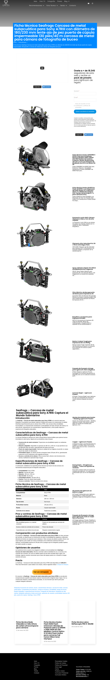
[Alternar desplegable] (69, 1)
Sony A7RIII (36, 595)
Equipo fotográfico (19, 591)
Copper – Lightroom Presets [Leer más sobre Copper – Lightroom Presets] (82, 442)
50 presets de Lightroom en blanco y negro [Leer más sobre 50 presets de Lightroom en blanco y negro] (82, 491)
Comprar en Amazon (62, 564)
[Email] (85, 100)
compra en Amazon (43, 589)
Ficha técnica (22, 42)
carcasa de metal (57, 587)
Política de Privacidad (61, 665)
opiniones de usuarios (48, 593)
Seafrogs (30, 595)
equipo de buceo (61, 589)
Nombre (76, 91)
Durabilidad (53, 589)
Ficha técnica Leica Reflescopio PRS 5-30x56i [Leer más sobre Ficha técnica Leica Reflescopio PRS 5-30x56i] (82, 623)
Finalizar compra (60, 671)
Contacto (72, 5)
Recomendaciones (35, 5)
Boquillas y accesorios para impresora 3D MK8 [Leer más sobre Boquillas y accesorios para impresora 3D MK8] (82, 317)
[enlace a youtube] (88, 3)
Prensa (59, 1)
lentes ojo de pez (36, 593)
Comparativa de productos (29, 589)
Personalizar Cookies (61, 661)
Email (75, 97)
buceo (35, 587)
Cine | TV (42, 1)
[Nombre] (85, 93)
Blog (65, 1)
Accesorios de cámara (26, 587)
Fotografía (51, 1)
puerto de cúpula (22, 595)
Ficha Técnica (51, 5)
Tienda (62, 5)
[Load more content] (37, 86)
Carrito (57, 669)
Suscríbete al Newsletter (83, 667)
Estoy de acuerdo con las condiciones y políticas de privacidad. (82, 105)
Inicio (35, 1)
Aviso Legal (58, 667)
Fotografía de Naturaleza (48, 591)
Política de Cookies (60, 663)
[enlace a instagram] (92, 3)
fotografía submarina (25, 593)
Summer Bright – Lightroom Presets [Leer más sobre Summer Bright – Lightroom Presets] (82, 393)
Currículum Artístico (60, 675)
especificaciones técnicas (32, 591)
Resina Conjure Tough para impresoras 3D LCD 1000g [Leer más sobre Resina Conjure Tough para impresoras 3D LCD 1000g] (82, 342)
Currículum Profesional (61, 673)
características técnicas (45, 587)
